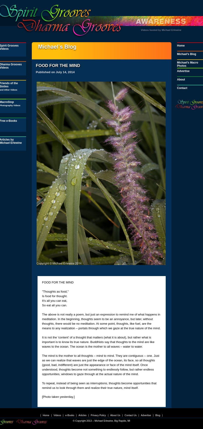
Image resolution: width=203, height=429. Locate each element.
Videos (57, 415)
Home (46, 415)
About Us (115, 415)
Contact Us (131, 415)
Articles (82, 415)
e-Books (69, 415)
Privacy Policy (98, 415)
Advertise (146, 415)
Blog (157, 415)
